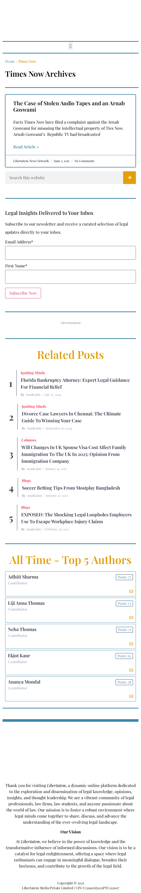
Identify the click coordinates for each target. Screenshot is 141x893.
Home (10, 61)
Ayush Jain (33, 394)
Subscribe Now (23, 293)
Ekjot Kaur (19, 655)
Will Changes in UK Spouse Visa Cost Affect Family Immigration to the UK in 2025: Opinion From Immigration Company (73, 454)
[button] (70, 46)
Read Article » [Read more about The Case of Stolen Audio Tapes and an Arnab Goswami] (26, 146)
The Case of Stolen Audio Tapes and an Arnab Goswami (69, 106)
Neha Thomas (22, 629)
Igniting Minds (33, 372)
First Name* (16, 266)
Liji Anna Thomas (26, 603)
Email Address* (19, 242)
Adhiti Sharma (23, 576)
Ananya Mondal (24, 681)
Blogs (26, 480)
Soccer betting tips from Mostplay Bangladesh (71, 488)
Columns (28, 440)
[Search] (129, 177)
